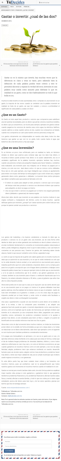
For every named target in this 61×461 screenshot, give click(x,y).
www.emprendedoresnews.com (18, 388)
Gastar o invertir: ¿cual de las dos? (29, 16)
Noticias (18, 6)
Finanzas (26, 6)
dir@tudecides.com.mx (15, 396)
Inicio (12, 6)
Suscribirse (9, 451)
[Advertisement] (17, 221)
